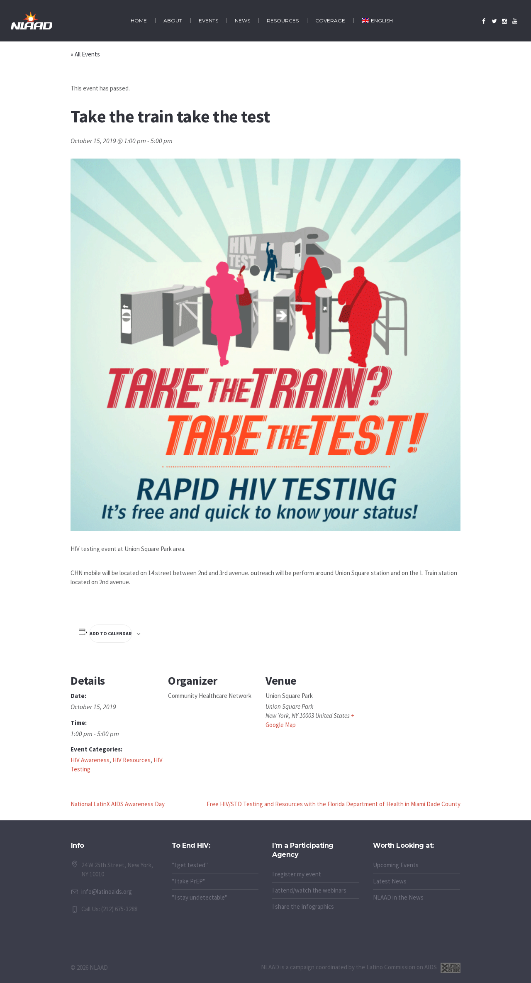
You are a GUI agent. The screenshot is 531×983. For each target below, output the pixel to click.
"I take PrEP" (188, 881)
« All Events (85, 54)
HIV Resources (131, 760)
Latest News (390, 881)
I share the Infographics (303, 906)
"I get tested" (190, 865)
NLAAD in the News (398, 897)
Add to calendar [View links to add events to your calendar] (111, 633)
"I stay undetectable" (199, 897)
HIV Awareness (90, 760)
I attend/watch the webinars (309, 890)
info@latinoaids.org (106, 891)
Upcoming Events (396, 865)
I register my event (296, 874)
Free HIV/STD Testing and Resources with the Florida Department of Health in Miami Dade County (333, 804)
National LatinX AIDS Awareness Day (118, 804)
